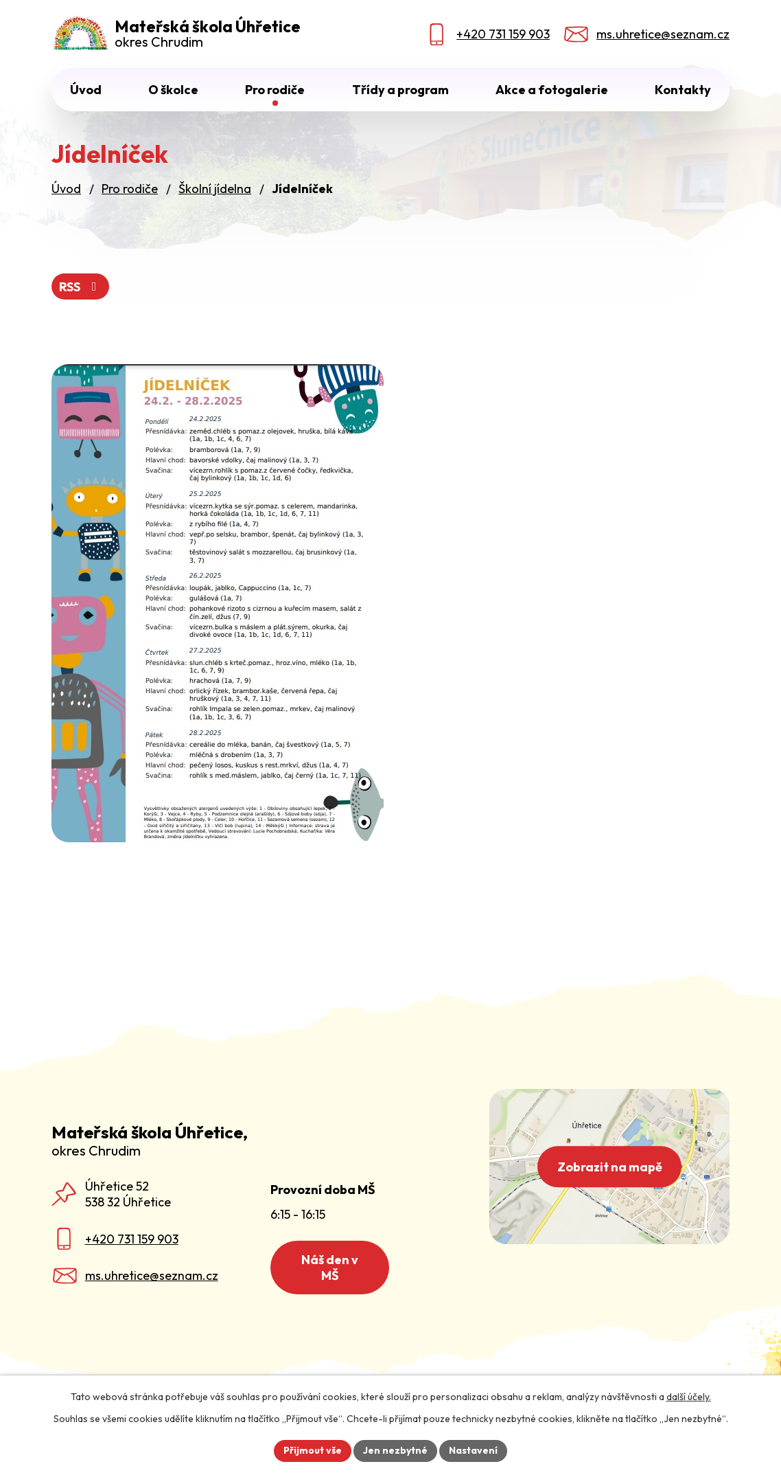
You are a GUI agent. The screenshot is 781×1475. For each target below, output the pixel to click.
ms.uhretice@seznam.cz (151, 1275)
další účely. (688, 1396)
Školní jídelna (214, 188)
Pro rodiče (275, 90)
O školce (173, 90)
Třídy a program (400, 90)
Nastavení (473, 1450)
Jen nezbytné (395, 1450)
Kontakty (683, 90)
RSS (80, 287)
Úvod (86, 90)
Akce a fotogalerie (552, 90)
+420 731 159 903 (131, 1239)
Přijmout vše (312, 1450)
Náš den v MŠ (329, 1267)
